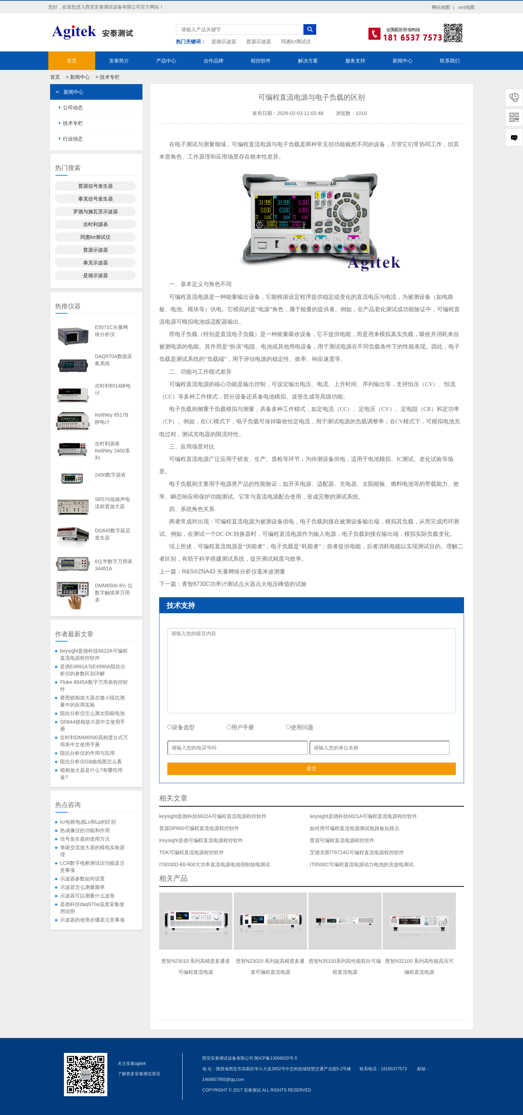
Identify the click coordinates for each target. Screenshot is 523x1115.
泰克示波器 (95, 262)
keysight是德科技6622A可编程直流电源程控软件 (94, 654)
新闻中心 (403, 61)
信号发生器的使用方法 (85, 839)
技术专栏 (110, 77)
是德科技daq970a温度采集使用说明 (92, 907)
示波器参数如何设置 (82, 878)
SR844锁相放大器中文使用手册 (92, 725)
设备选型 (181, 727)
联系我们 (450, 61)
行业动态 (73, 139)
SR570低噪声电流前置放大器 (112, 502)
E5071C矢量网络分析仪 (111, 330)
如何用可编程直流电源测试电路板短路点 (354, 828)
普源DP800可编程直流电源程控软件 (199, 828)
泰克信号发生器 (95, 199)
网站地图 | (443, 7)
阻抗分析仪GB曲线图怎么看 (91, 761)
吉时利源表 (95, 224)
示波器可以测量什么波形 (87, 896)
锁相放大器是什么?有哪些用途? (91, 773)
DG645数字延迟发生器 (112, 534)
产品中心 (166, 61)
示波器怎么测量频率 (82, 887)
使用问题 (299, 727)
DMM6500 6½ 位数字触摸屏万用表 (114, 593)
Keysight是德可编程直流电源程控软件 (201, 840)
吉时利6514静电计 (113, 389)
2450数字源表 (110, 475)
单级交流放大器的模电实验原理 (92, 851)
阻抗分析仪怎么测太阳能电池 (92, 713)
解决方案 (308, 61)
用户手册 (240, 727)
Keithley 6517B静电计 (111, 418)
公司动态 (73, 107)
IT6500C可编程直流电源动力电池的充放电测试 (362, 864)
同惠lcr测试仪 (296, 41)
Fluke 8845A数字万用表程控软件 (94, 685)
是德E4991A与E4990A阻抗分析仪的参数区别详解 (92, 670)
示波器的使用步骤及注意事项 (92, 920)
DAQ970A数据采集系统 (113, 359)
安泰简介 (119, 61)
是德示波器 (223, 41)
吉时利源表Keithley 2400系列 (112, 451)
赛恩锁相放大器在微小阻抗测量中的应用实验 (92, 701)
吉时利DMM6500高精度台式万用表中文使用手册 (94, 741)
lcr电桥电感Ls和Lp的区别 (88, 822)
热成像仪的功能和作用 (85, 830)
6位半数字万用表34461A (114, 565)
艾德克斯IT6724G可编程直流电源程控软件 (357, 852)
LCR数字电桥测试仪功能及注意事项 (92, 866)
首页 (72, 61)
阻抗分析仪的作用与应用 (87, 753)
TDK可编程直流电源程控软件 (191, 852)
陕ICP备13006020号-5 (275, 1058)
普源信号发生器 (95, 186)
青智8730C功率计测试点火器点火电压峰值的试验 (244, 584)
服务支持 (355, 61)
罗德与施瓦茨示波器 (95, 211)
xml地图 (466, 7)
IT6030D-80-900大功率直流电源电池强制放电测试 (214, 864)
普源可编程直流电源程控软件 (342, 840)
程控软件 (261, 61)
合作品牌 (213, 61)
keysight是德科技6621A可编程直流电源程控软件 (363, 816)
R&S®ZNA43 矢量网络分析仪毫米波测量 (233, 572)
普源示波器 (258, 41)
